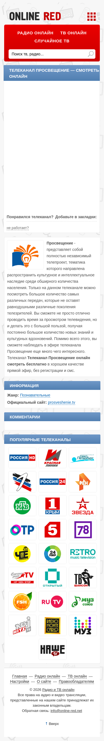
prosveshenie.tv (61, 402)
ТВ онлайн (73, 32)
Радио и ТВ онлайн (58, 690)
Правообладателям (76, 681)
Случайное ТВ (51, 40)
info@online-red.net (66, 711)
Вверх (54, 724)
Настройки (19, 681)
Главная (19, 676)
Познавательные (35, 395)
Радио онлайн (35, 32)
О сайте (44, 681)
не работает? (18, 228)
